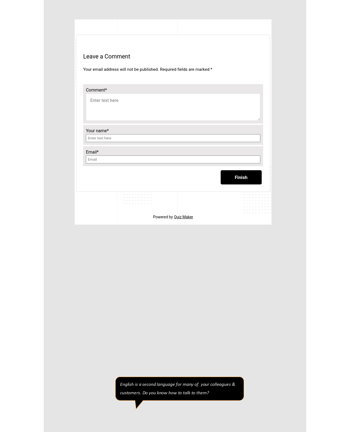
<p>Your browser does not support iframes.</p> (173, 122)
